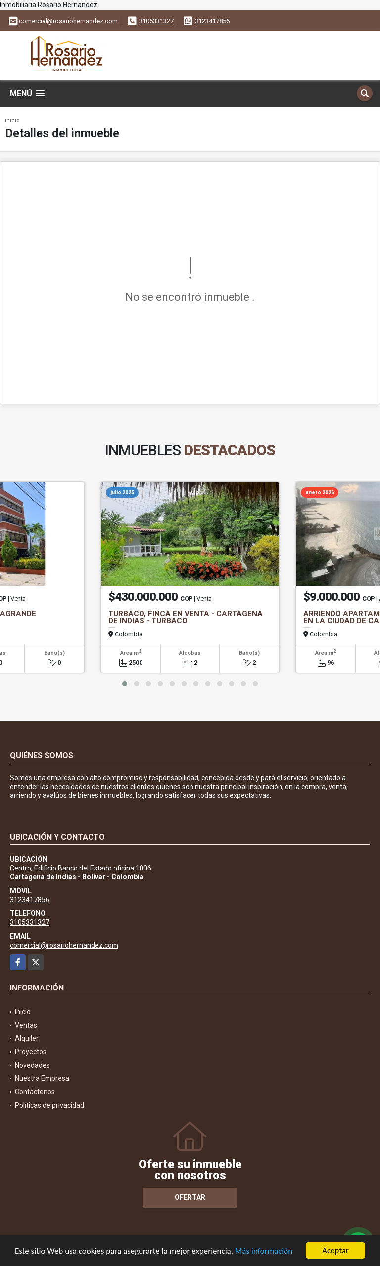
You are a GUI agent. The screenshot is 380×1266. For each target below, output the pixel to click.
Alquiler (27, 1038)
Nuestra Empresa (42, 1078)
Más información (263, 1252)
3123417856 (212, 21)
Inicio (12, 121)
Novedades (32, 1065)
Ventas (26, 1025)
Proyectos (31, 1052)
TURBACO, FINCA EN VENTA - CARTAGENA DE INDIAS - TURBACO (185, 617)
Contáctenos (35, 1092)
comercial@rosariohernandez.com (64, 945)
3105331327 (156, 21)
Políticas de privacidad (49, 1105)
